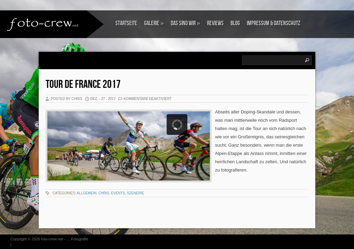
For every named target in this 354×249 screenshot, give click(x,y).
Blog (235, 23)
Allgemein (86, 193)
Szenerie (135, 193)
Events (118, 193)
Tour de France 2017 (83, 84)
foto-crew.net (52, 239)
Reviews (215, 23)
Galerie (154, 23)
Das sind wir (185, 23)
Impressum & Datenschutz (273, 23)
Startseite (126, 23)
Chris (104, 193)
